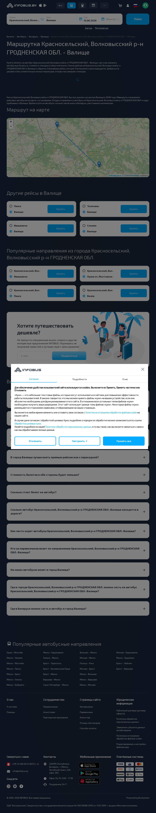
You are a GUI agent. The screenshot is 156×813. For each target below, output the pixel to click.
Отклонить (35, 440)
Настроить (78, 440)
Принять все (123, 440)
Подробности (79, 379)
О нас (125, 379)
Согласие (34, 379)
